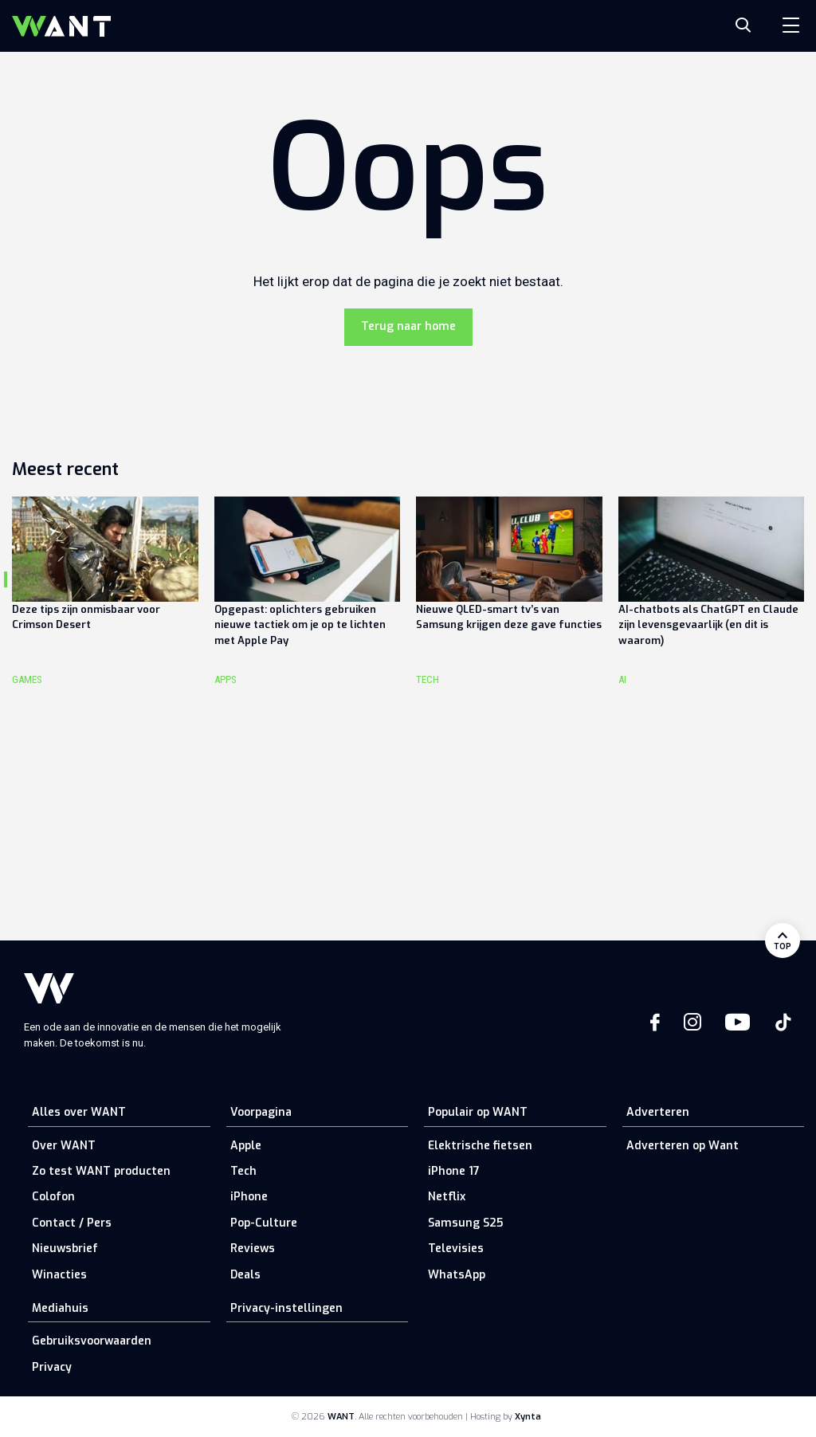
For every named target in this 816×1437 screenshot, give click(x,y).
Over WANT (64, 1145)
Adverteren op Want (682, 1145)
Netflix (446, 1196)
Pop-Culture (263, 1223)
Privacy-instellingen (286, 1308)
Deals (245, 1274)
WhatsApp (456, 1274)
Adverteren (657, 1112)
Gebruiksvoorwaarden (91, 1341)
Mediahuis (60, 1308)
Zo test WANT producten (101, 1171)
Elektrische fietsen (480, 1145)
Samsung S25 (465, 1223)
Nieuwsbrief (65, 1248)
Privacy (52, 1367)
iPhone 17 (454, 1171)
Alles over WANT (79, 1112)
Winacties (59, 1274)
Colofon (53, 1196)
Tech (243, 1171)
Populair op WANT (478, 1112)
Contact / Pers (72, 1223)
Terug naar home (408, 326)
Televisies (456, 1248)
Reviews (252, 1248)
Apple (245, 1145)
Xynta (528, 1417)
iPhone (249, 1196)
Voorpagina (261, 1112)
